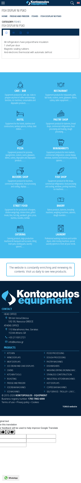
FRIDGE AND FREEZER (16, 383)
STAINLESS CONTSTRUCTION (59, 374)
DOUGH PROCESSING (56, 357)
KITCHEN (11, 353)
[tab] (6, 33)
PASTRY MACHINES (55, 361)
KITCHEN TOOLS (14, 374)
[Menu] (3, 3)
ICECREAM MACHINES (16, 387)
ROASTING (12, 378)
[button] (72, 3)
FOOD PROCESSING (55, 353)
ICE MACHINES (13, 391)
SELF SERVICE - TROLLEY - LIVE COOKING (63, 391)
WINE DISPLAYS (14, 357)
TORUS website (69, 406)
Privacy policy (23, 402)
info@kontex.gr (16, 342)
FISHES (17, 21)
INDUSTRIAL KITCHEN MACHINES (61, 378)
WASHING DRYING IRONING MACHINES (63, 370)
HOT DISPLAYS (53, 383)
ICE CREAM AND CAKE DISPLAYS (20, 366)
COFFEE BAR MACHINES (57, 387)
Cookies (35, 402)
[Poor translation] (10, 432)
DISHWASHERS (53, 366)
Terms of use (8, 402)
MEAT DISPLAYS (13, 361)
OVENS (10, 370)
